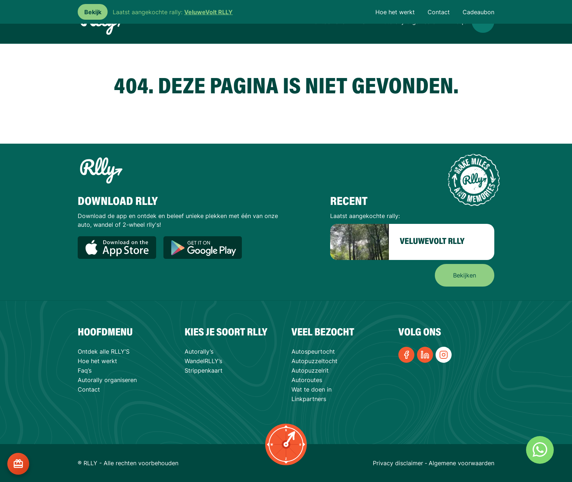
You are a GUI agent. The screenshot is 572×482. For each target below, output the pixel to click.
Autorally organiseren (107, 380)
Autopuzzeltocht (314, 361)
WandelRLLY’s (203, 361)
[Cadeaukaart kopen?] (18, 464)
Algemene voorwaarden (461, 463)
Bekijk (92, 12)
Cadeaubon (478, 12)
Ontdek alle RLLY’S (104, 351)
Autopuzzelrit (310, 370)
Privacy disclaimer (398, 463)
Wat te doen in (311, 389)
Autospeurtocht (313, 351)
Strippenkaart (204, 370)
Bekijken (464, 275)
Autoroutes (306, 380)
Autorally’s (199, 351)
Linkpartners (308, 399)
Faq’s (85, 370)
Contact (439, 12)
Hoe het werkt (395, 12)
